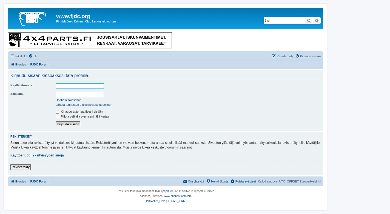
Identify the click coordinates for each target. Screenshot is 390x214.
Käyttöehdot (20, 155)
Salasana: (17, 93)
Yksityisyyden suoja (48, 155)
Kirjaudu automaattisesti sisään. (79, 111)
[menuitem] (34, 56)
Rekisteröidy (21, 167)
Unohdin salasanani (69, 100)
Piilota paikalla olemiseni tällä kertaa (82, 116)
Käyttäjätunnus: (21, 85)
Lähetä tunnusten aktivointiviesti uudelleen (84, 104)
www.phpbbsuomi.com (178, 196)
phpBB (167, 191)
